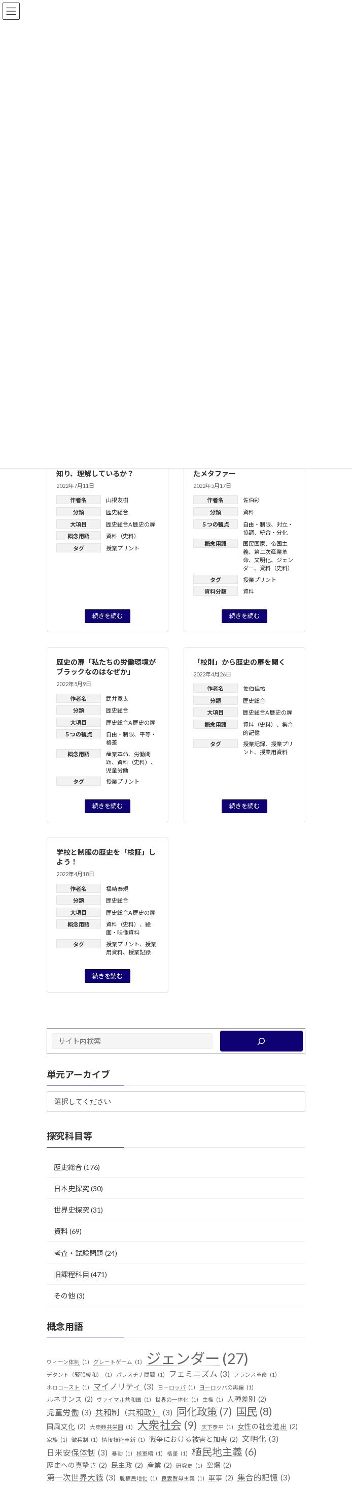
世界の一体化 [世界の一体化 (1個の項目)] (176, 1400)
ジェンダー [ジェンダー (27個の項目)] (197, 1358)
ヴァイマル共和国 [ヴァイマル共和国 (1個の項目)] (124, 1400)
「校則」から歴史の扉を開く (239, 662)
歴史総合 (117, 512)
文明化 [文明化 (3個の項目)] (260, 1439)
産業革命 (117, 754)
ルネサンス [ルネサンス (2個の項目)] (70, 1400)
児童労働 (117, 770)
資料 (248, 512)
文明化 (262, 559)
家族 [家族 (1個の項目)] (57, 1439)
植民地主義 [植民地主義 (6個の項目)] (224, 1451)
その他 (64, 1295)
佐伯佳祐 (254, 688)
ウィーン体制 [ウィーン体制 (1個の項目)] (68, 1362)
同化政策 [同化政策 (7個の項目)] (204, 1412)
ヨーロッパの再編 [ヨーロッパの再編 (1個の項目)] (226, 1387)
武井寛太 (117, 698)
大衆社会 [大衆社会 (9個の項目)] (167, 1425)
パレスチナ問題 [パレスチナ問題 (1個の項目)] (140, 1374)
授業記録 (254, 743)
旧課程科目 (71, 1274)
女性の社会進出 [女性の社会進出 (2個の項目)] (267, 1427)
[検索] (261, 1041)
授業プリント (122, 548)
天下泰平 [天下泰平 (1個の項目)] (217, 1427)
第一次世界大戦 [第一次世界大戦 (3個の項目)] (81, 1478)
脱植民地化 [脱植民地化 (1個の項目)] (138, 1478)
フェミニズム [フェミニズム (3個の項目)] (199, 1374)
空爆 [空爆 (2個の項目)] (218, 1466)
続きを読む (107, 616)
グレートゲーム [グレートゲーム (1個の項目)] (117, 1362)
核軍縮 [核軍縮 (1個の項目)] (149, 1453)
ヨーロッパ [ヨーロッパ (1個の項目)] (176, 1387)
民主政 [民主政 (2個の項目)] (127, 1466)
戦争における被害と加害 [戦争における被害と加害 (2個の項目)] (193, 1439)
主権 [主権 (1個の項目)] (212, 1400)
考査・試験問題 (78, 1252)
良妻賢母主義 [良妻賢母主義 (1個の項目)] (182, 1478)
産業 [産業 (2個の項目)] (159, 1466)
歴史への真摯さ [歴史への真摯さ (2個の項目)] (77, 1466)
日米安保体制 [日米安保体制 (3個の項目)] (77, 1452)
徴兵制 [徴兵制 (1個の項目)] (85, 1439)
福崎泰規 (117, 888)
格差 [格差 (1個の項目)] (177, 1453)
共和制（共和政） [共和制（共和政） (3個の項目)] (133, 1413)
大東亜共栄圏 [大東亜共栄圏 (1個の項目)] (111, 1427)
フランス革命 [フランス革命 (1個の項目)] (255, 1374)
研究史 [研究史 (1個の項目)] (189, 1466)
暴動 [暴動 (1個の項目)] (122, 1453)
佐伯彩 (251, 500)
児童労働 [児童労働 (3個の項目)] (69, 1413)
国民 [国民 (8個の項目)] (254, 1412)
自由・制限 (257, 524)
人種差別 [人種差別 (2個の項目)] (246, 1400)
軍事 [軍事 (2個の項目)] (220, 1478)
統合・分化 (274, 532)
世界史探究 (71, 1209)
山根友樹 (117, 500)
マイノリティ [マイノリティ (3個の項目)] (123, 1386)
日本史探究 (71, 1188)
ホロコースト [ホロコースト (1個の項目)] (68, 1387)
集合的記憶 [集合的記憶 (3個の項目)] (263, 1478)
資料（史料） (122, 536)
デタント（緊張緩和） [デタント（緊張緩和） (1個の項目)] (79, 1374)
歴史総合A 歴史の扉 (130, 524)
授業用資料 (274, 752)
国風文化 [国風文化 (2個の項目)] (66, 1427)
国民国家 (254, 543)
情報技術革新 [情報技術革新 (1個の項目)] (123, 1439)
